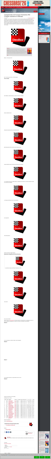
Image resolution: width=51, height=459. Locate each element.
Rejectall (42, 457)
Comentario (5, 447)
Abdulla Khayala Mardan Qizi (10, 417)
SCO (15, 403)
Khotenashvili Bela (11, 405)
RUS (15, 406)
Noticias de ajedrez (11, 11)
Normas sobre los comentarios (7, 443)
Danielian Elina (10, 404)
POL (15, 416)
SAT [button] (14, 7)
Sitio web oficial (8, 429)
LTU (15, 400)
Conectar (45, 7)
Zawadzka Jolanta (11, 416)
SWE (15, 410)
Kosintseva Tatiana (11, 406)
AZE (15, 417)
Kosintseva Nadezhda (11, 407)
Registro (11, 446)
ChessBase (8, 437)
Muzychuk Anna (11, 411)
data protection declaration (40, 455)
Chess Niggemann (30, 433)
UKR (15, 401)
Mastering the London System (44, 447)
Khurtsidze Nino (11, 412)
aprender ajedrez (19, 7)
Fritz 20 (8, 48)
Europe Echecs (12, 320)
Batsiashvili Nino (11, 415)
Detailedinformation (36, 457)
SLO (15, 411)
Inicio (6, 7)
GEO (15, 405)
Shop (3, 7)
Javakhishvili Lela (11, 409)
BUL (15, 402)
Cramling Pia (10, 410)
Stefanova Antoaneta (11, 402)
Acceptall (47, 457)
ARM (15, 404)
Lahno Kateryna (11, 401)
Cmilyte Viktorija (11, 400)
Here (7, 455)
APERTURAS (10, 7)
